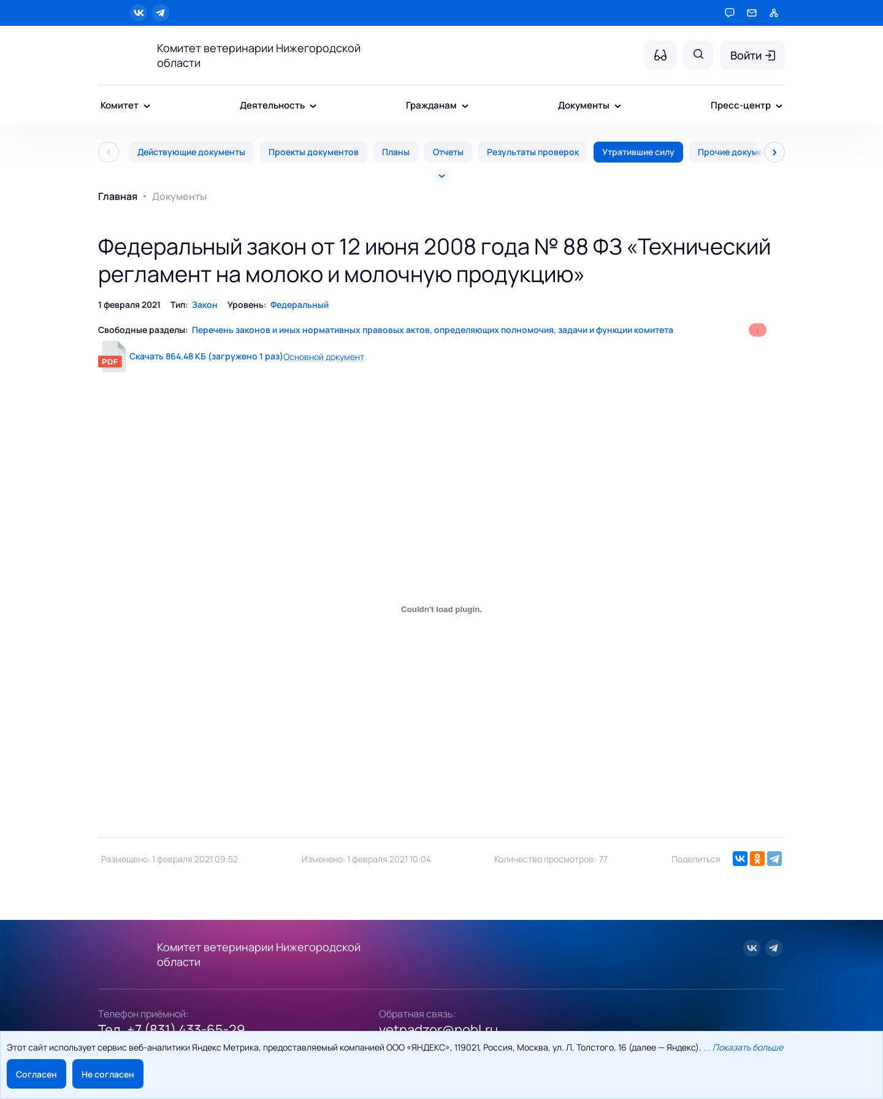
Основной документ (323, 356)
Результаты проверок (533, 152)
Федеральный (299, 304)
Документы (179, 196)
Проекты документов (314, 152)
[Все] (441, 176)
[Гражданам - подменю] (465, 106)
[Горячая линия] (729, 12)
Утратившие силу (638, 152)
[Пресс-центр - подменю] (779, 106)
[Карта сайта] (773, 12)
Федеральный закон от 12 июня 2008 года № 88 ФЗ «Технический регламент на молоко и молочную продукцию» (434, 260)
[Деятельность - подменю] (313, 106)
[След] (774, 152)
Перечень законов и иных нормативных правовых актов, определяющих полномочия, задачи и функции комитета (432, 329)
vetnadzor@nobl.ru (438, 1029)
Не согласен (108, 1074)
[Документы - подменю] (617, 106)
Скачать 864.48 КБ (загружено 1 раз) (206, 356)
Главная (117, 196)
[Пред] (108, 152)
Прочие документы (738, 152)
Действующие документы (191, 152)
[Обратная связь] (751, 12)
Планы (396, 152)
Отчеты (448, 152)
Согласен (36, 1074)
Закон (205, 304)
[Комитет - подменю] (146, 106)
